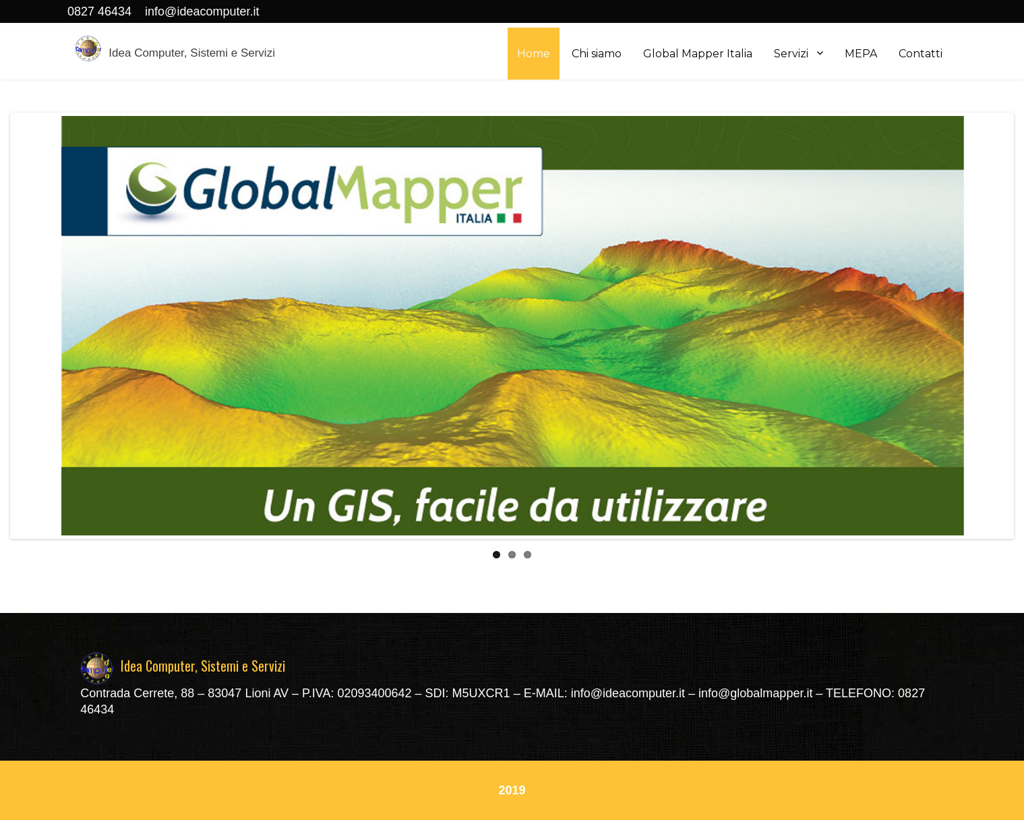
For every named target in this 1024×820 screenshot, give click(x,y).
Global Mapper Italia (697, 53)
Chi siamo (597, 53)
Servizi (791, 53)
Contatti (920, 53)
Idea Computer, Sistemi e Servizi (192, 53)
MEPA (861, 53)
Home (533, 53)
